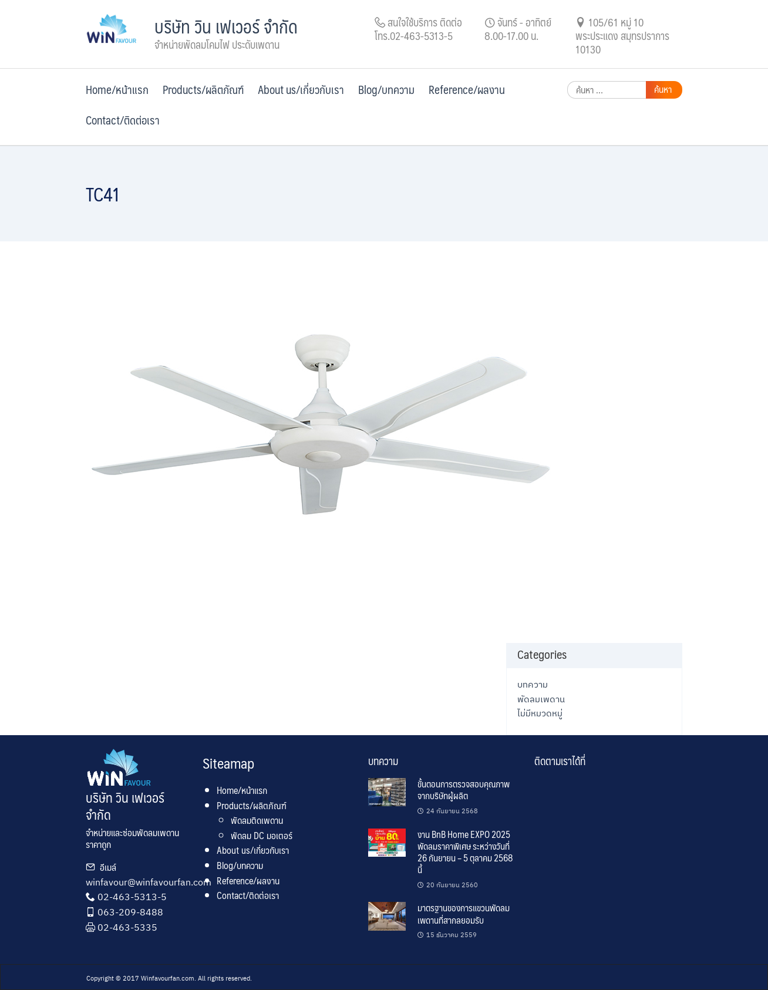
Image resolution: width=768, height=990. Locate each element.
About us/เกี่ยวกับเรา (301, 89)
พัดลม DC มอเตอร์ (261, 835)
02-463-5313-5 (132, 897)
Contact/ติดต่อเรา (123, 119)
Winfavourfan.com (167, 978)
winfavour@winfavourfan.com (148, 882)
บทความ (532, 684)
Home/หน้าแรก (117, 89)
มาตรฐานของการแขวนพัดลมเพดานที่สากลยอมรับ (463, 913)
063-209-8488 (130, 912)
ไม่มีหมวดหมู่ (539, 713)
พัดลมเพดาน (541, 699)
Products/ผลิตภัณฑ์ (203, 89)
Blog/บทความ (386, 89)
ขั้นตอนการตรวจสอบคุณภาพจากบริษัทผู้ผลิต (463, 789)
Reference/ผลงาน (467, 89)
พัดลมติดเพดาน (257, 820)
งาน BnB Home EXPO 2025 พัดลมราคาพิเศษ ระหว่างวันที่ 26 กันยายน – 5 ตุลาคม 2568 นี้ (465, 852)
